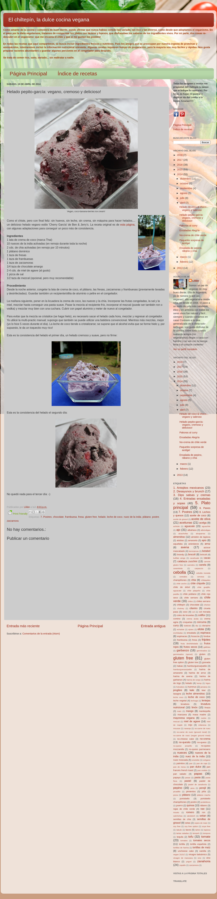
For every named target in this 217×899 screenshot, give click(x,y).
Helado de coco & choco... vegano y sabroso (193, 208)
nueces (182, 752)
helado (102, 516)
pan (190, 763)
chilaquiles (205, 580)
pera (192, 788)
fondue (207, 636)
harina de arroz (197, 673)
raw (202, 808)
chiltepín (181, 604)
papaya (177, 777)
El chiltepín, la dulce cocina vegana (48, 19)
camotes (191, 565)
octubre (184, 183)
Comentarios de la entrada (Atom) (41, 633)
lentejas (206, 700)
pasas (187, 778)
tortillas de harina (181, 848)
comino (177, 618)
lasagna (177, 693)
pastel (188, 780)
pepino (177, 787)
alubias (180, 540)
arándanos (193, 544)
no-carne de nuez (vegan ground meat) (191, 735)
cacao (207, 558)
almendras (179, 536)
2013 (180, 268)
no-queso (201, 742)
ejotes (191, 629)
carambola (178, 568)
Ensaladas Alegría (189, 230)
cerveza (200, 577)
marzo (184, 257)
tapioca (207, 830)
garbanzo (183, 650)
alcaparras (200, 534)
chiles (190, 601)
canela (202, 564)
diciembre (185, 178)
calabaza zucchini (187, 561)
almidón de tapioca (200, 537)
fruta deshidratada (189, 644)
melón (203, 718)
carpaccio (199, 568)
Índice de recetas (77, 73)
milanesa (202, 725)
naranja (187, 728)
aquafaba (178, 544)
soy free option (191, 826)
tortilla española (198, 844)
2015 (180, 169)
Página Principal (28, 73)
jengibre (177, 690)
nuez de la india (132, 516)
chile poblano (189, 594)
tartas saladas (182, 833)
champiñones (180, 580)
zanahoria (203, 861)
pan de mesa (179, 767)
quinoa (190, 805)
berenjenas (194, 551)
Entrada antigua (153, 626)
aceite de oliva (200, 519)
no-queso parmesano (199, 749)
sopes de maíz (200, 823)
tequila (180, 837)
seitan (203, 815)
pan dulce (195, 766)
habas (180, 666)
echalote (180, 629)
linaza (207, 707)
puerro (179, 805)
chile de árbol (181, 587)
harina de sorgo (194, 680)
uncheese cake (186, 851)
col (193, 612)
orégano (206, 760)
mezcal (176, 722)
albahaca (192, 530)
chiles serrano (203, 601)
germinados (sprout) (183, 654)
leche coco (178, 697)
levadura (185, 704)
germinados (202, 651)
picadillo (177, 792)
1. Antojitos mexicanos (188, 487)
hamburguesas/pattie (182, 669)
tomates (183, 841)
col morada (204, 611)
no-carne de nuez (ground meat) (192, 732)
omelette (195, 760)
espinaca (205, 632)
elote (200, 629)
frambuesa (71, 516)
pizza (175, 795)
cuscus (187, 625)
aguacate (190, 526)
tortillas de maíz (201, 847)
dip (196, 626)
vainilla (202, 851)
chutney (180, 608)
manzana (182, 714)
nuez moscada (180, 760)
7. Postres (46, 516)
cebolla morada (203, 573)
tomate (205, 836)
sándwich (191, 816)
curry (176, 625)
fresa (81, 516)
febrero (184, 261)
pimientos (191, 791)
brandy (180, 554)
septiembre (186, 188)
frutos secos (190, 646)
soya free (206, 826)
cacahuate (194, 558)
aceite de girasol (180, 519)
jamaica (203, 687)
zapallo (182, 865)
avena (185, 547)
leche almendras (195, 693)
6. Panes (204, 508)
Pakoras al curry (188, 225)
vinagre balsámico (198, 854)
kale (192, 690)
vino (199, 858)
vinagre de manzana (183, 858)
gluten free (91, 516)
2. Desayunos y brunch (188, 491)
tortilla (182, 844)
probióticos (205, 802)
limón (194, 707)
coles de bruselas (185, 615)
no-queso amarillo (182, 746)
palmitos (180, 763)
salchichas (178, 816)
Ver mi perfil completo (185, 349)
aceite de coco (198, 515)
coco (185, 611)
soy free (177, 826)
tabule (179, 830)
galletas (207, 647)
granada (206, 662)
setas (187, 823)
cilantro (193, 608)
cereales (183, 577)
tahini (197, 830)
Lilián (195, 280)
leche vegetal (180, 700)
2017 (180, 159)
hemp (199, 683)
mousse (176, 728)
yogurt (188, 862)
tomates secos (201, 840)
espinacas (182, 636)
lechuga (194, 701)
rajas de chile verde (184, 809)
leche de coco (114, 516)
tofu (190, 836)
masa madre (199, 714)
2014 (180, 174)
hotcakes (180, 687)
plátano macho (203, 795)
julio (182, 198)
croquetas (187, 622)
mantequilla (204, 711)
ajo (178, 530)
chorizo (207, 605)
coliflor (201, 615)
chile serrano (191, 597)
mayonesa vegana (184, 718)
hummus (192, 687)
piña (204, 791)
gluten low (193, 662)
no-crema (205, 738)
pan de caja (201, 763)
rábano (203, 805)
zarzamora (13, 520)
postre (155, 516)
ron (203, 812)
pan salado (179, 774)
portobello (185, 798)
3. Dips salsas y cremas (191, 495)
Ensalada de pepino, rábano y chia (190, 249)
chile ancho (181, 584)
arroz (207, 543)
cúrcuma (201, 622)
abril (182, 202)
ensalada (191, 633)
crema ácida (193, 619)
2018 (180, 155)
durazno (206, 625)
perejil (202, 788)
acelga (202, 522)
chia (193, 580)
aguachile (206, 526)
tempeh (196, 833)
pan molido (202, 770)
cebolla (179, 572)
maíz (179, 711)
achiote (176, 526)
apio (204, 540)
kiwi (203, 690)
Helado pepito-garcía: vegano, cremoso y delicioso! (191, 217)
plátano (147, 516)
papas (198, 773)
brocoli (191, 554)
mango (190, 711)
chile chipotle (198, 583)
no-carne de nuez (202, 728)
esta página (127, 224)
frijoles (206, 639)
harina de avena (182, 676)
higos (208, 683)
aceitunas (185, 522)
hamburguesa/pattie (197, 666)
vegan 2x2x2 (179, 854)
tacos (188, 829)
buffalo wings (179, 558)
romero (190, 812)
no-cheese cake (185, 739)
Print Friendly (18, 512)
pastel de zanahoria (197, 784)
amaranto (192, 540)
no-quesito (184, 742)
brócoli (203, 554)
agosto (184, 193)
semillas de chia (182, 819)
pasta (197, 777)
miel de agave (192, 721)
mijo (190, 725)
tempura (206, 833)
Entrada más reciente (23, 626)
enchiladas (178, 633)
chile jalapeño (193, 591)
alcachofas (183, 534)
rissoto (176, 812)
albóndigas (205, 530)
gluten (202, 654)
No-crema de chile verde (192, 235)
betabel (206, 551)
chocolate (58, 516)
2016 (180, 164)
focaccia (195, 636)
